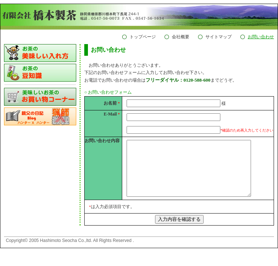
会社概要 (180, 36)
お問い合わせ (261, 36)
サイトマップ (218, 36)
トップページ (143, 36)
